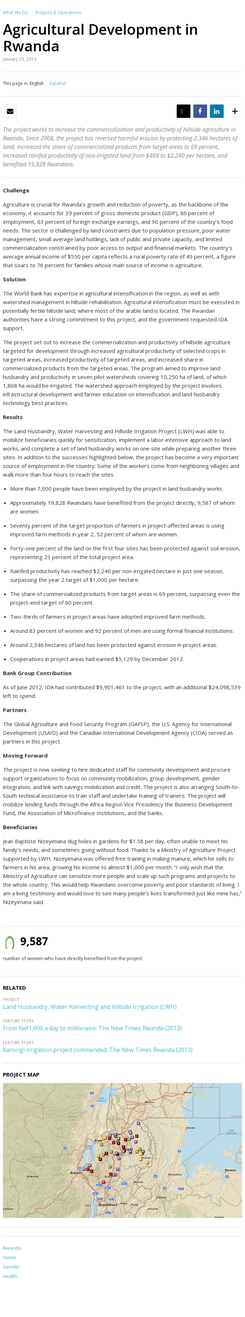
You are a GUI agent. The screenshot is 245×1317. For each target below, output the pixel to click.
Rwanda (12, 1248)
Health (10, 1276)
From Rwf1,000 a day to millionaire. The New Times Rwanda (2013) (92, 1028)
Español (58, 83)
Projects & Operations (58, 12)
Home (9, 1257)
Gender (11, 1266)
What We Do (15, 12)
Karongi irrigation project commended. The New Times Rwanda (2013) (98, 1050)
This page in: (16, 83)
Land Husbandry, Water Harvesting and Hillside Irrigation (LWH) (90, 1007)
